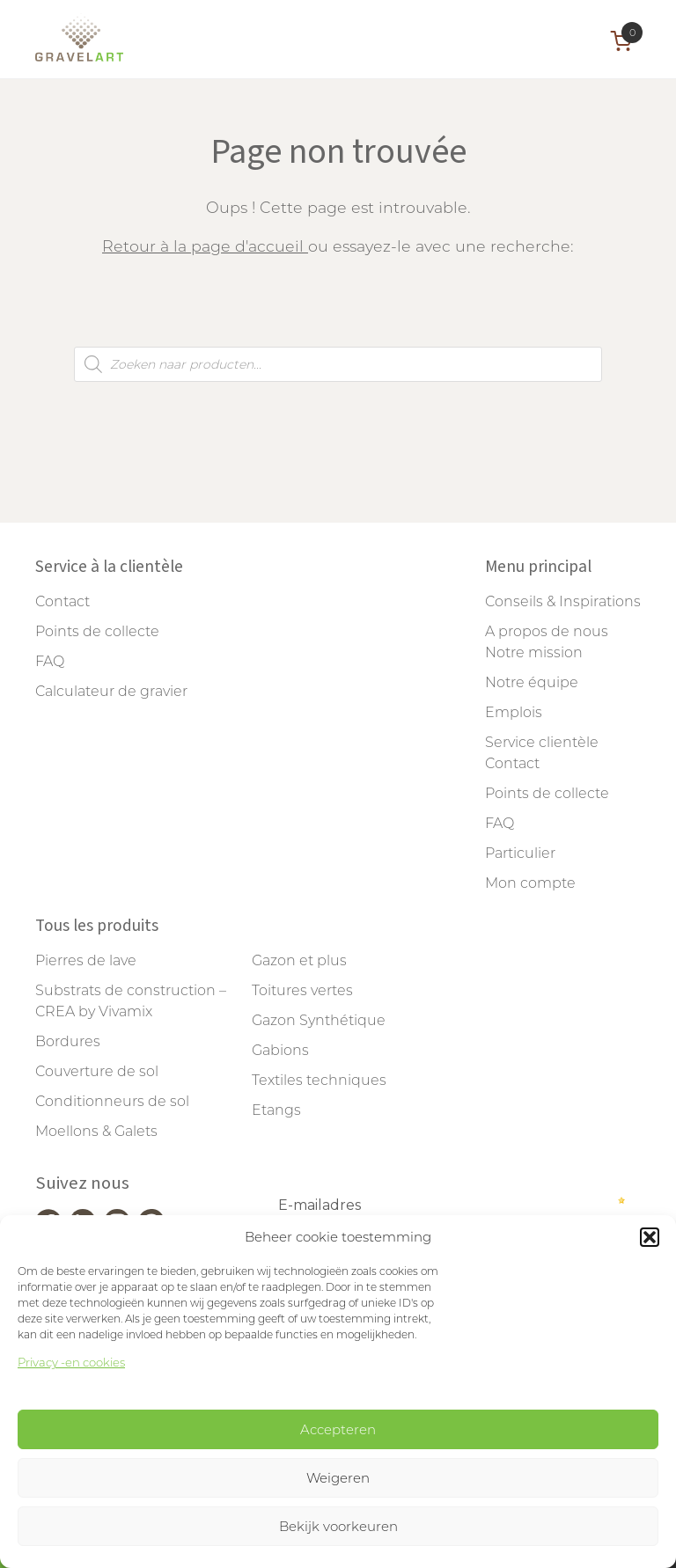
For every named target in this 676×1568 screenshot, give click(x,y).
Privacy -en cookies (71, 1362)
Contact (62, 601)
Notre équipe (531, 682)
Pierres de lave (85, 960)
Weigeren (338, 1477)
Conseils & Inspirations (563, 601)
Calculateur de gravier (111, 691)
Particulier (520, 853)
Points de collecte (97, 631)
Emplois (513, 712)
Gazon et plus (299, 960)
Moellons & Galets (96, 1131)
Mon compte (530, 883)
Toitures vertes (302, 990)
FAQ (49, 661)
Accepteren (338, 1429)
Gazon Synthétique (319, 1020)
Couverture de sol (96, 1071)
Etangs (276, 1110)
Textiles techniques (319, 1080)
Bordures (67, 1041)
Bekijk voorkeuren (338, 1526)
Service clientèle (542, 742)
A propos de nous (546, 631)
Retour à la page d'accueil (205, 246)
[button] (649, 1237)
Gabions (280, 1050)
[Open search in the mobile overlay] (338, 364)
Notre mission (534, 652)
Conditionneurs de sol (112, 1101)
